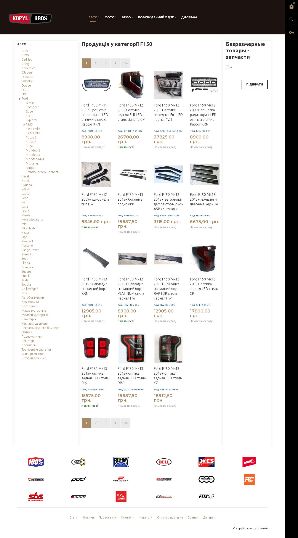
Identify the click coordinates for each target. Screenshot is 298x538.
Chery (26, 64)
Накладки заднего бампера (40, 328)
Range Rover (30, 250)
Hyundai (27, 185)
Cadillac (27, 59)
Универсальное (33, 354)
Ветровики (29, 306)
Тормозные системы (36, 349)
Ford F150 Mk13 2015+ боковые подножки (130, 199)
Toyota (26, 284)
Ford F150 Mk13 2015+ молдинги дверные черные (204, 199)
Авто (93, 17)
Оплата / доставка (170, 517)
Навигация (29, 319)
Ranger (30, 167)
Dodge (26, 85)
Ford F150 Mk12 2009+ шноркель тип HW (95, 199)
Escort (30, 116)
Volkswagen (30, 289)
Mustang (32, 163)
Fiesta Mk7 (33, 133)
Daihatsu (28, 81)
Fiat (24, 94)
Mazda (26, 215)
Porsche (27, 245)
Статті (73, 517)
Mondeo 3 (33, 154)
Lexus (26, 211)
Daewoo (27, 77)
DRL (24, 90)
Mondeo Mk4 (35, 159)
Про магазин (107, 517)
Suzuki (26, 276)
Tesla (25, 280)
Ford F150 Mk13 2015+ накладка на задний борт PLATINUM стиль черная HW (131, 288)
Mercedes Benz (32, 219)
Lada (25, 206)
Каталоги (145, 517)
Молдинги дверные (35, 315)
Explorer (31, 120)
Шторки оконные (34, 358)
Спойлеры (29, 345)
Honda (26, 180)
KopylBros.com (245, 528)
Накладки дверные (35, 323)
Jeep (25, 198)
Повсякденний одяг (156, 17)
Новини (88, 517)
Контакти (128, 517)
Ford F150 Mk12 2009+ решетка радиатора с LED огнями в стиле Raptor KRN (203, 114)
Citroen (27, 72)
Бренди (193, 517)
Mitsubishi (28, 228)
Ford (25, 98)
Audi (25, 51)
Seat (24, 258)
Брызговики (30, 302)
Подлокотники (32, 336)
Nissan (26, 232)
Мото (110, 17)
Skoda (26, 263)
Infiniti (26, 189)
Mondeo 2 (33, 150)
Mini (24, 224)
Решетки (28, 341)
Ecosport (32, 107)
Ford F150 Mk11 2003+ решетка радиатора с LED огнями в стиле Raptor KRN (95, 114)
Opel (25, 237)
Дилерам (189, 17)
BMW (25, 55)
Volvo (26, 293)
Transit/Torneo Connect (42, 172)
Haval (25, 176)
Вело (126, 17)
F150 (29, 124)
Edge (29, 111)
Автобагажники (33, 297)
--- (229, 67)
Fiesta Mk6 (33, 128)
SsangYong (29, 267)
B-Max (30, 103)
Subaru (26, 271)
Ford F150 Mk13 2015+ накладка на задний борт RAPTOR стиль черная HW (166, 288)
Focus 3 (31, 141)
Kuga (29, 146)
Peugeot (27, 241)
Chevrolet (28, 68)
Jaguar (26, 193)
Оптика (27, 332)
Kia (24, 202)
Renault (27, 254)
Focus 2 (31, 137)
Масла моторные (34, 310)
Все (125, 63)
